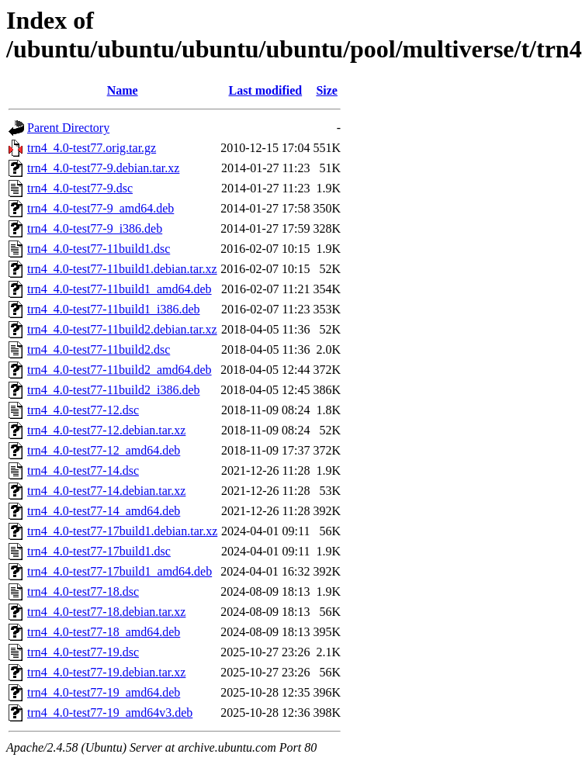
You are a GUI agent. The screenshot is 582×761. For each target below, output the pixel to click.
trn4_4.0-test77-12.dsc (83, 410)
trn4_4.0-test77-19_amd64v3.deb (109, 712)
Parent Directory (68, 127)
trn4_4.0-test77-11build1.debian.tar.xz (122, 268)
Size (327, 90)
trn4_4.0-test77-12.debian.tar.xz (106, 430)
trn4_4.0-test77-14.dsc (83, 470)
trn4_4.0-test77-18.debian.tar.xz (106, 611)
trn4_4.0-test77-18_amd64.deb (103, 631)
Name (122, 90)
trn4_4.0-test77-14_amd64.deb (103, 510)
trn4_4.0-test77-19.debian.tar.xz (106, 672)
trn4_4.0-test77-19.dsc (83, 652)
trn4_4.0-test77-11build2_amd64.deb (119, 369)
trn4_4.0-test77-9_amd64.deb (100, 208)
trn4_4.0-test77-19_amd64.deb (103, 692)
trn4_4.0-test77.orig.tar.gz (91, 147)
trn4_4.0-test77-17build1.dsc (99, 551)
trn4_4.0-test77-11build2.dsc (98, 349)
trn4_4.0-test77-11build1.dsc (98, 248)
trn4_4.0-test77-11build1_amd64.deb (119, 289)
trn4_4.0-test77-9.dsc (80, 188)
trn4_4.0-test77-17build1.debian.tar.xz (122, 531)
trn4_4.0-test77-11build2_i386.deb (113, 389)
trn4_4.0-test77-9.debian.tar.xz (103, 168)
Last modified (266, 90)
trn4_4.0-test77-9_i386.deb (94, 228)
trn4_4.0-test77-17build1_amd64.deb (119, 571)
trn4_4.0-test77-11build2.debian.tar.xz (122, 329)
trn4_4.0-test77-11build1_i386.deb (113, 309)
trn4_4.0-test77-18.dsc (83, 591)
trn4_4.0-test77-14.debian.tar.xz (106, 490)
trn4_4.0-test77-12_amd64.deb (103, 450)
